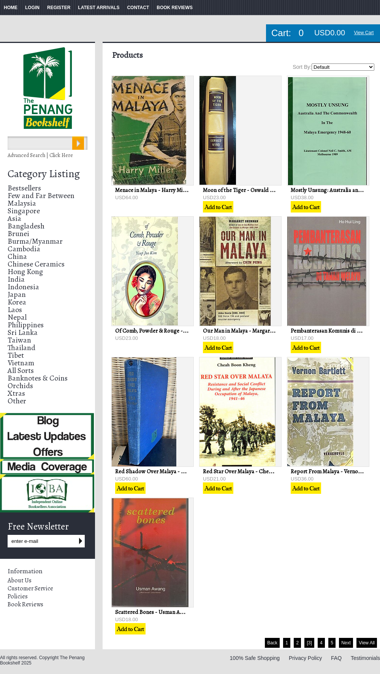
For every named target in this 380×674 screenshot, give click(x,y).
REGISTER (58, 7)
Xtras (16, 393)
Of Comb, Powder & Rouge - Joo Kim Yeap (165, 331)
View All (367, 642)
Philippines (26, 325)
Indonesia (23, 287)
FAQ (336, 658)
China (17, 256)
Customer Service (30, 588)
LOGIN (32, 7)
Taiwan (19, 340)
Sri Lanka (23, 332)
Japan (17, 294)
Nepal (17, 317)
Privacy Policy (305, 658)
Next (346, 642)
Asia (14, 218)
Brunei (18, 233)
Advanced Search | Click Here (40, 155)
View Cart (364, 32)
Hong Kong (25, 271)
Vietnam (21, 363)
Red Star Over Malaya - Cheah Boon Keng (252, 471)
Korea (17, 302)
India (16, 279)
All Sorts (21, 370)
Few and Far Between (41, 195)
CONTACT (138, 7)
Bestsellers (24, 188)
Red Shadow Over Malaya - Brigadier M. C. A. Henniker (181, 471)
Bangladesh (26, 226)
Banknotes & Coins (38, 378)
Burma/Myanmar (35, 241)
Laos (15, 309)
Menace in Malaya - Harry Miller (153, 190)
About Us (20, 580)
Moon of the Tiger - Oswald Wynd (243, 190)
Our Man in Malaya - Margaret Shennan (249, 331)
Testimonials (365, 658)
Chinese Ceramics (36, 264)
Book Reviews (25, 604)
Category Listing (44, 174)
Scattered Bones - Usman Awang (154, 612)
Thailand (21, 348)
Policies (18, 596)
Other (17, 401)
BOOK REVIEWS (175, 7)
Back (272, 642)
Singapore (24, 211)
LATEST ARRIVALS (98, 7)
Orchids (20, 386)
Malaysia (22, 203)
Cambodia (24, 249)
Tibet (16, 355)
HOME (10, 7)
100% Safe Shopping (255, 658)
